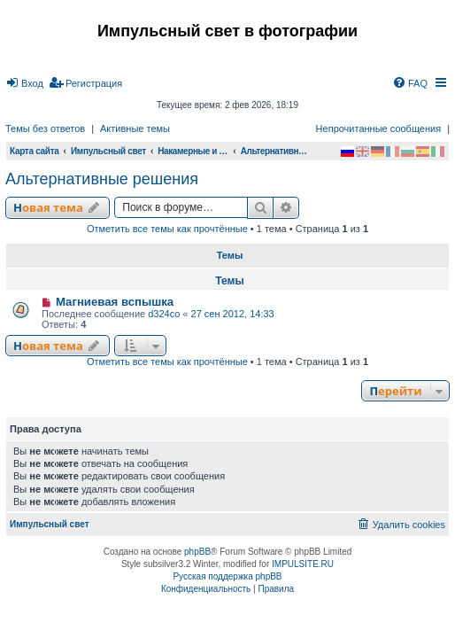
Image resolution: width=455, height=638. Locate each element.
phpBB (197, 551)
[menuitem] (24, 83)
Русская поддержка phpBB (227, 576)
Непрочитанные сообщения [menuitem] (379, 128)
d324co (164, 313)
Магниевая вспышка (115, 301)
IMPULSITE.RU (303, 564)
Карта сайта (34, 151)
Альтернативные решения (101, 179)
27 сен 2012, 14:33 (232, 313)
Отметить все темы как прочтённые (167, 228)
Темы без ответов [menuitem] (45, 128)
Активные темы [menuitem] (135, 128)
